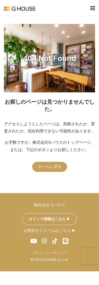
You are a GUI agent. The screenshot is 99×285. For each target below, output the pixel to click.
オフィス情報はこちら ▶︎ (49, 219)
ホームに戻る (50, 166)
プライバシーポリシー (49, 253)
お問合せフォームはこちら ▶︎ (49, 230)
